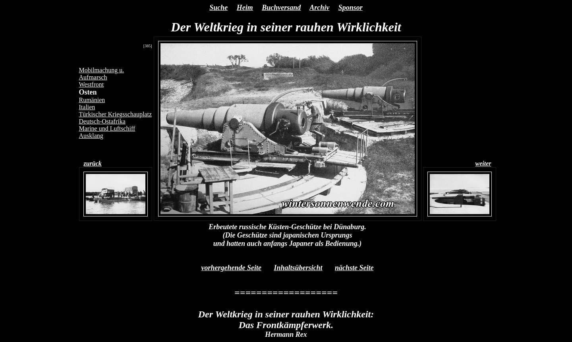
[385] (147, 46)
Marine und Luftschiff (107, 128)
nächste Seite (354, 268)
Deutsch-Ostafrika (102, 121)
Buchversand (281, 8)
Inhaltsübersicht (298, 268)
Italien (87, 107)
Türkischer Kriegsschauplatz (115, 114)
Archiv (319, 8)
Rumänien (92, 100)
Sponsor (350, 8)
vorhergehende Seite (231, 268)
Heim (245, 8)
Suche (218, 8)
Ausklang (91, 135)
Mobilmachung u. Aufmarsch (101, 74)
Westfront (91, 84)
